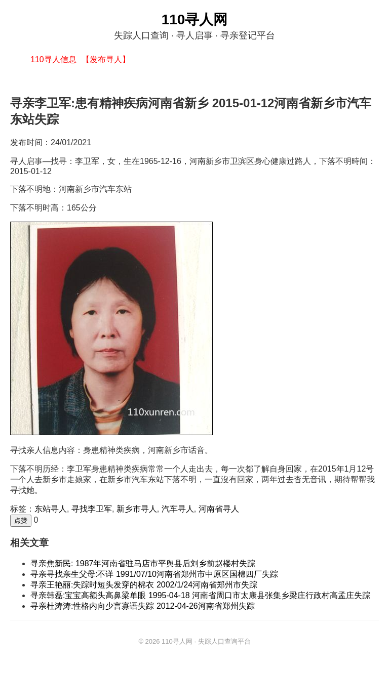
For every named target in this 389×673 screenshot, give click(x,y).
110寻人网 (195, 19)
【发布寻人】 (106, 59)
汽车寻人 (178, 508)
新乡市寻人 (136, 508)
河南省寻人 (219, 508)
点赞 (20, 520)
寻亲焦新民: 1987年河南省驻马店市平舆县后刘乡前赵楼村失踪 (142, 563)
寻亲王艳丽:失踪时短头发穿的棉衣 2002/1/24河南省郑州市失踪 (143, 584)
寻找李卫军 (91, 508)
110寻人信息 (53, 59)
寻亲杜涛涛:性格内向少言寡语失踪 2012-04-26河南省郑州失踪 (142, 606)
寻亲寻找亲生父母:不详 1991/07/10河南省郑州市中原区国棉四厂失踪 (154, 574)
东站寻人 (50, 508)
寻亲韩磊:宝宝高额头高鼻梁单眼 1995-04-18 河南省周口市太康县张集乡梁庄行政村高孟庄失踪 (200, 595)
